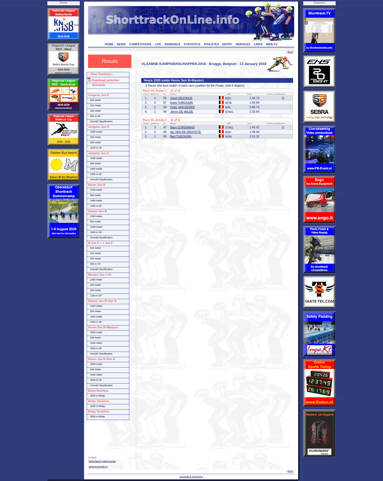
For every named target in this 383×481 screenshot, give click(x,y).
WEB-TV (271, 44)
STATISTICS (192, 44)
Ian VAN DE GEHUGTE (185, 131)
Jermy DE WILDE (181, 111)
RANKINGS (172, 44)
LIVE (158, 44)
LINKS (258, 44)
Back (290, 52)
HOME (109, 44)
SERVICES (243, 44)
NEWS (121, 44)
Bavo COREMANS (182, 127)
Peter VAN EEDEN (182, 107)
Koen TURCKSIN (181, 102)
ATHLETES (211, 44)
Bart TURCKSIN (180, 136)
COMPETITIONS (140, 44)
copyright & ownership (191, 476)
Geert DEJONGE (181, 98)
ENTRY (227, 44)
